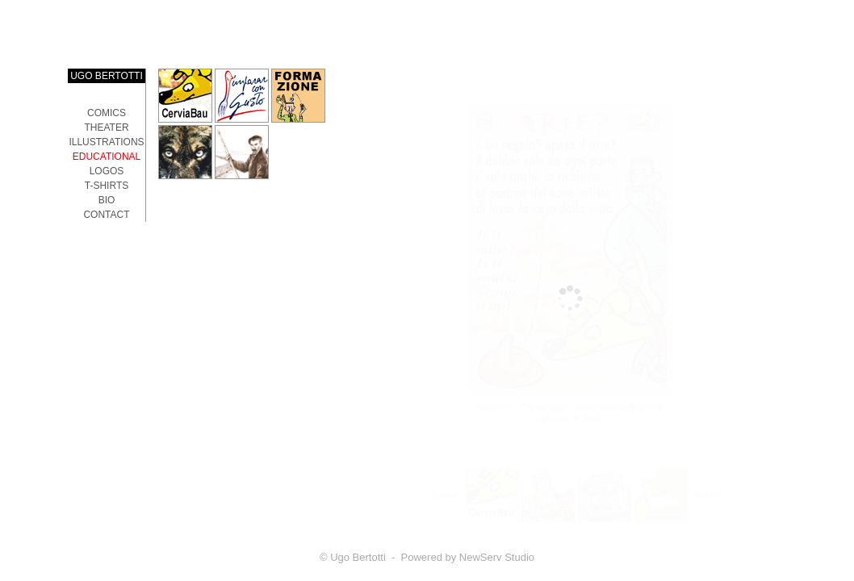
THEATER (106, 127)
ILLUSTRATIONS (106, 142)
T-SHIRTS (106, 185)
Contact (106, 214)
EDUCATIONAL (106, 156)
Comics (106, 113)
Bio (106, 200)
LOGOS (107, 171)
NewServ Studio (496, 557)
